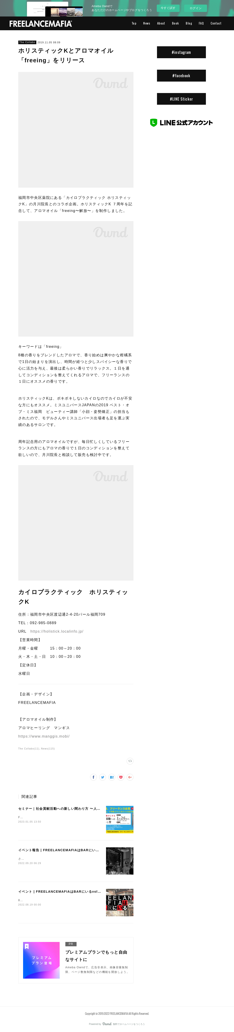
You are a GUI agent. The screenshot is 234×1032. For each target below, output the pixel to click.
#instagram (181, 52)
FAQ (201, 23)
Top (134, 23)
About (161, 23)
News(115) (48, 748)
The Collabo (27, 42)
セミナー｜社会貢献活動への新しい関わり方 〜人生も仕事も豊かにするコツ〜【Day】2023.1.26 (96, 808)
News (146, 23)
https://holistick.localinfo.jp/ (57, 631)
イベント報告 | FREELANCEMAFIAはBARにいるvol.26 (64, 850)
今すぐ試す (168, 8)
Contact (216, 23)
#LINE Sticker (181, 99)
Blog (189, 23)
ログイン (196, 8)
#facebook (181, 75)
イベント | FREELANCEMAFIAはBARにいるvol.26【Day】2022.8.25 (76, 891)
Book (175, 23)
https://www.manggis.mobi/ (44, 736)
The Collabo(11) (29, 748)
